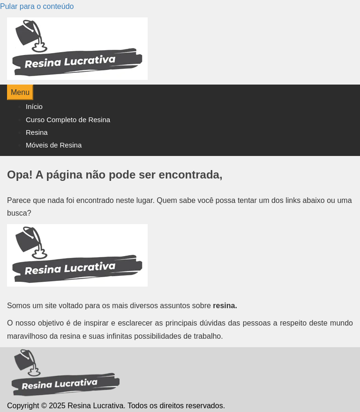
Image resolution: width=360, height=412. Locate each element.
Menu (20, 92)
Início (34, 106)
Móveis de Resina (54, 145)
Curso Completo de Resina (68, 120)
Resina (37, 132)
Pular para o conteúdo (37, 6)
